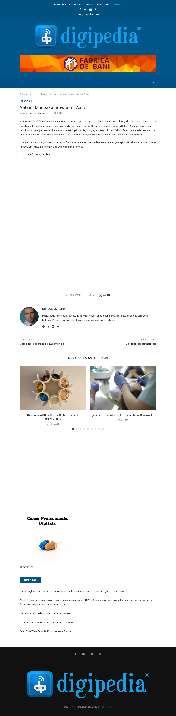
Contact (117, 4)
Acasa (23, 94)
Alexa (23, 613)
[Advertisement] (48, 483)
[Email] (90, 9)
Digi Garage (75, 4)
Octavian (24, 622)
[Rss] (96, 9)
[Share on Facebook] (97, 295)
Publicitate (103, 4)
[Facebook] (80, 9)
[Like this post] (93, 295)
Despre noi (60, 4)
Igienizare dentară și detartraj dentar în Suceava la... (123, 415)
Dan (22, 591)
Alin (22, 600)
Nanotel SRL (106, 706)
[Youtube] (85, 9)
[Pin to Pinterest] (104, 295)
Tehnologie (41, 94)
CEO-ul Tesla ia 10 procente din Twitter (49, 613)
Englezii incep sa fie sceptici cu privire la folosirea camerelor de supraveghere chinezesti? (75, 591)
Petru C (23, 631)
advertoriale (26, 566)
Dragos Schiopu (37, 113)
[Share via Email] (108, 295)
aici (50, 154)
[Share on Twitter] (100, 295)
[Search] (154, 82)
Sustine (89, 4)
